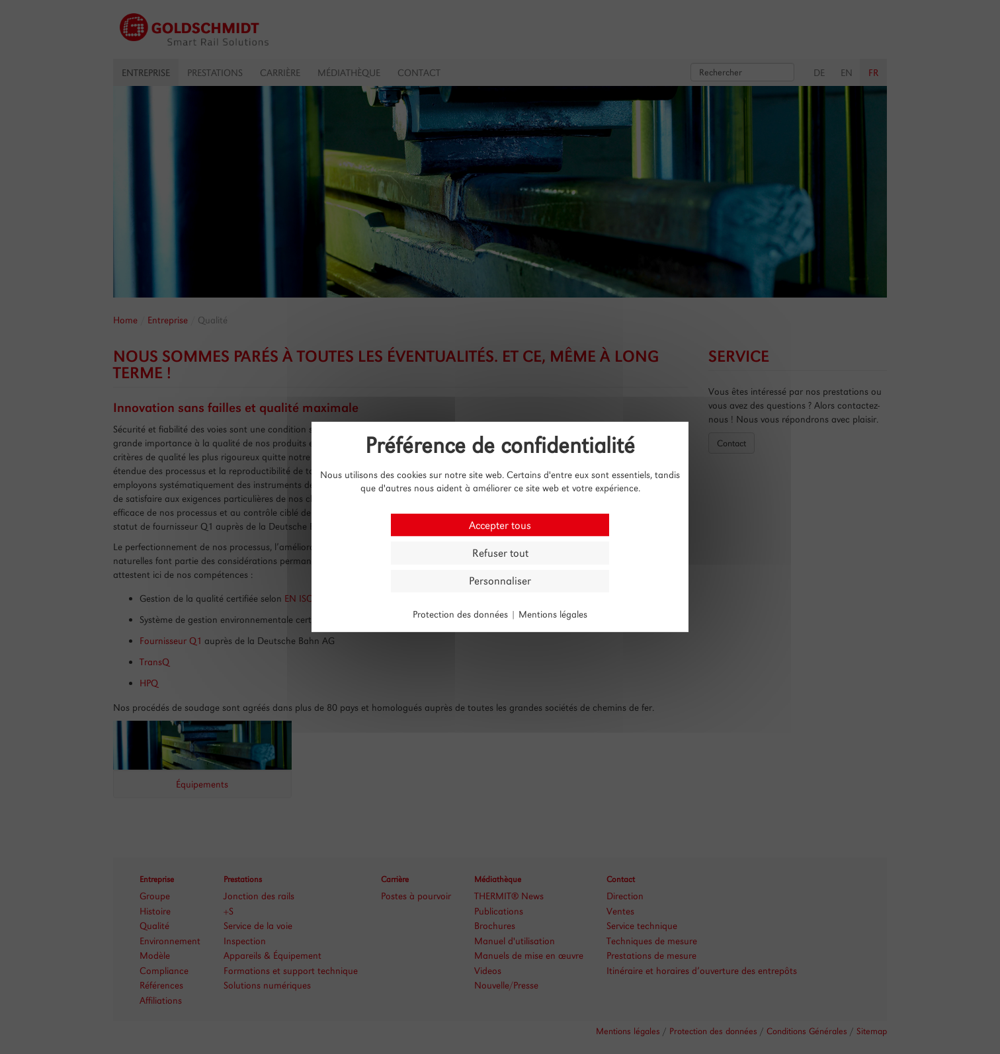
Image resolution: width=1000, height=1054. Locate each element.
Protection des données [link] (460, 614)
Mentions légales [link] (553, 614)
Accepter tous (500, 524)
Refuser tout (500, 553)
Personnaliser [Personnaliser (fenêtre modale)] (500, 581)
